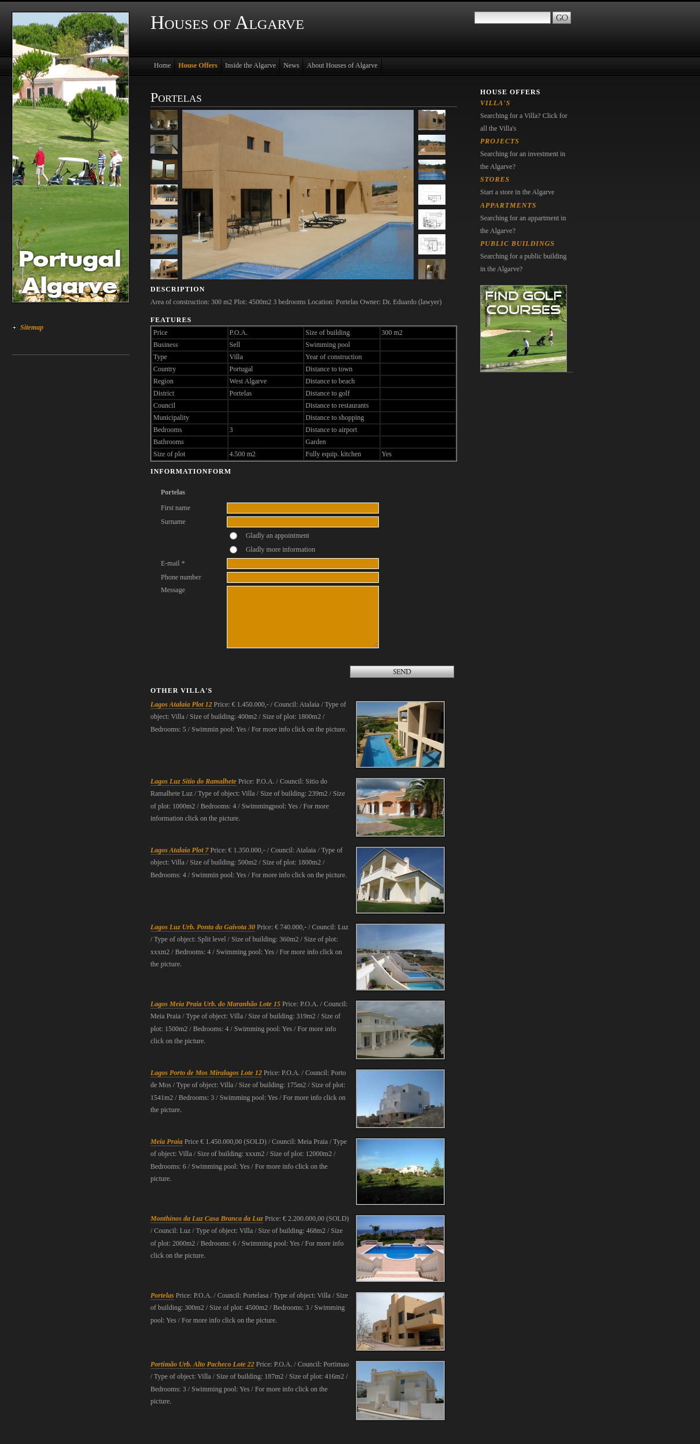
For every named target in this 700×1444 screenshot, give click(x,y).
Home (162, 65)
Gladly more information (280, 549)
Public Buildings (517, 243)
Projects (500, 141)
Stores (495, 179)
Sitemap (31, 327)
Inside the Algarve (250, 65)
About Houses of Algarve (342, 65)
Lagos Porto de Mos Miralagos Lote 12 (206, 1073)
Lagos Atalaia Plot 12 (181, 704)
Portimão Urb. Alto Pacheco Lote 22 (202, 1364)
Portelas (162, 1295)
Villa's (495, 103)
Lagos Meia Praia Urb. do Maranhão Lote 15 (215, 1004)
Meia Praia (166, 1142)
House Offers (198, 65)
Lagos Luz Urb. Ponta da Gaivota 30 (202, 927)
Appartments (508, 205)
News (291, 65)
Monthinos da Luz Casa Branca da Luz (206, 1218)
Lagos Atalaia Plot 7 (179, 850)
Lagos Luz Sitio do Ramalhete (193, 781)
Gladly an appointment (278, 535)
